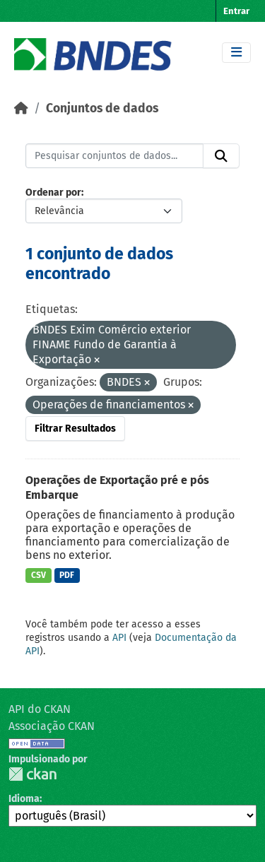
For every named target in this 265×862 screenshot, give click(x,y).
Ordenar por (53, 193)
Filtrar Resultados (75, 429)
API (119, 638)
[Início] (21, 108)
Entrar (236, 11)
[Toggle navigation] (236, 52)
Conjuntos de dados (102, 108)
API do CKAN (39, 709)
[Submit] (221, 156)
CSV (38, 575)
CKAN (32, 774)
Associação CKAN (51, 726)
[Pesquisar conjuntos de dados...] (114, 156)
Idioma (24, 799)
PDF (66, 575)
